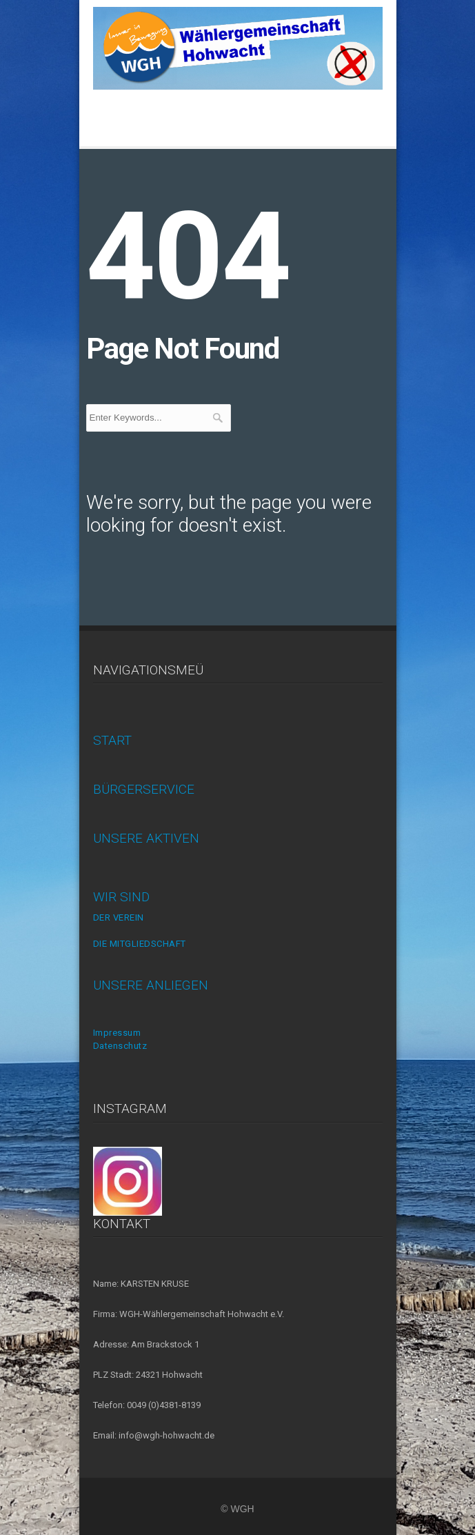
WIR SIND (121, 897)
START (112, 740)
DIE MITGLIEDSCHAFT (139, 944)
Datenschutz (120, 1046)
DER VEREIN (118, 917)
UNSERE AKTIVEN (146, 838)
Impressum (117, 1032)
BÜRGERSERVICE (143, 789)
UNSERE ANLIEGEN (150, 985)
